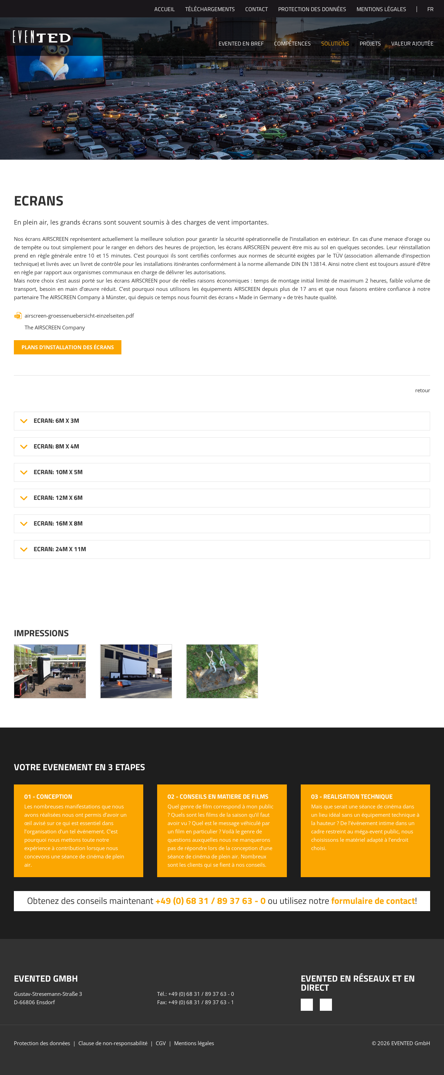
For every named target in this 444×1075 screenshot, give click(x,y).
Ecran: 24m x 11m (60, 549)
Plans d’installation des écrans (68, 347)
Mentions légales (381, 9)
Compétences (292, 44)
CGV (161, 1043)
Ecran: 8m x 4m (56, 446)
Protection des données (312, 9)
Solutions (335, 44)
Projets (370, 44)
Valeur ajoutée (412, 44)
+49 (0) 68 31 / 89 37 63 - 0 (210, 900)
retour (422, 390)
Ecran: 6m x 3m (56, 421)
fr (430, 9)
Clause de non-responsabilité (112, 1043)
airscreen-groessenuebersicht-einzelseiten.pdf (79, 315)
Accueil (164, 9)
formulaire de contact (373, 900)
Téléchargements (210, 9)
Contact (256, 9)
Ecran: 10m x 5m (58, 472)
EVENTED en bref (241, 44)
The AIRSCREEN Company (55, 327)
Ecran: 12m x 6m (58, 498)
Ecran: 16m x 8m (58, 523)
